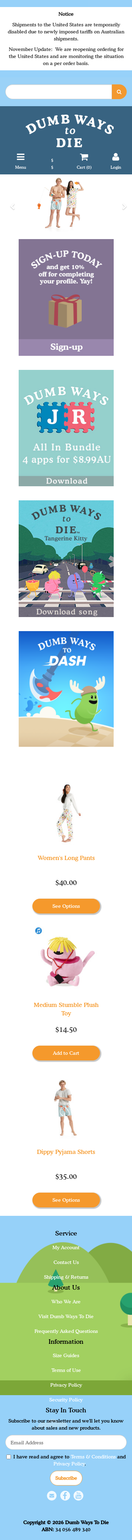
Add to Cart (66, 1053)
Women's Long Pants (66, 857)
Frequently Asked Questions (66, 1331)
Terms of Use (66, 1370)
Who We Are (66, 1301)
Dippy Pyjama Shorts (66, 1151)
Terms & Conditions (93, 1456)
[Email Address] (66, 1442)
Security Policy (66, 1400)
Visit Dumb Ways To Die (66, 1316)
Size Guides (66, 1355)
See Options (66, 906)
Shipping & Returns (66, 1277)
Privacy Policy (66, 1385)
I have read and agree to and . (66, 1460)
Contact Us (66, 1262)
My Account (66, 1247)
